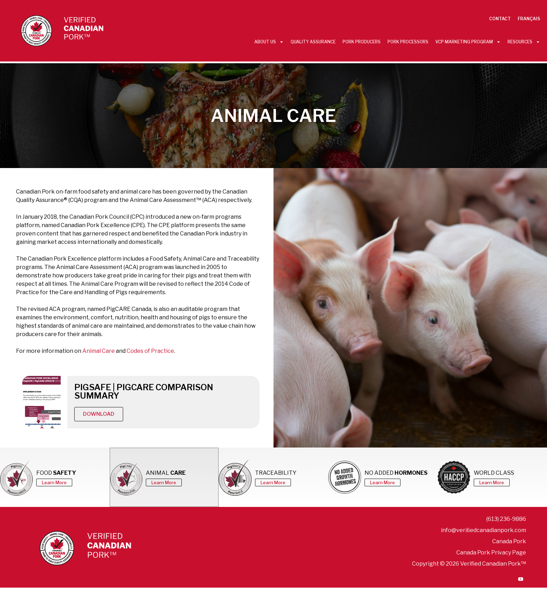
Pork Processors (408, 41)
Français (529, 18)
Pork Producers (362, 41)
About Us (269, 42)
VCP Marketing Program (468, 42)
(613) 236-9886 (506, 519)
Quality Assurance (313, 41)
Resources (524, 42)
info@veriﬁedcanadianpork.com (483, 530)
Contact (500, 18)
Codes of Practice (150, 351)
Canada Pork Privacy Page (491, 552)
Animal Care (98, 351)
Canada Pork (509, 541)
